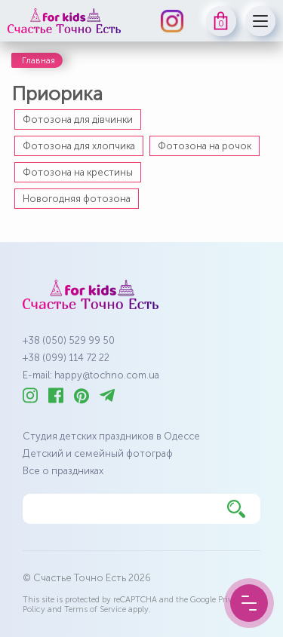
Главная (38, 60)
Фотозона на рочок (204, 146)
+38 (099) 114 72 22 (66, 357)
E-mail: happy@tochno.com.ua (91, 375)
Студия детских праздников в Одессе (111, 436)
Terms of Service (95, 609)
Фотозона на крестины (78, 172)
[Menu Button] (249, 603)
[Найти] (236, 509)
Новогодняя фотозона (77, 198)
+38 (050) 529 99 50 (69, 340)
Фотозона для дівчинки (78, 119)
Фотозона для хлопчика (79, 146)
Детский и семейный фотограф (98, 453)
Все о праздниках (63, 470)
